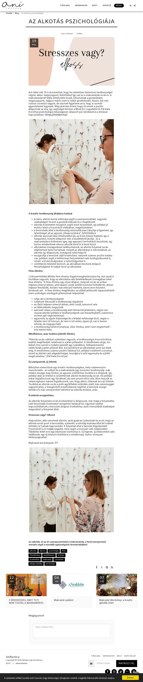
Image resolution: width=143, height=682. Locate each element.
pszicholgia (54, 551)
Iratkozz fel (126, 663)
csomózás (59, 559)
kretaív (61, 555)
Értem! (130, 677)
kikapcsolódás (36, 564)
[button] (131, 5)
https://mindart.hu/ (56, 114)
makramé (47, 559)
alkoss (42, 551)
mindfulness (49, 555)
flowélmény (35, 555)
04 (57, 579)
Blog (17, 13)
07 (102, 579)
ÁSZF (8, 663)
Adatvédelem (21, 663)
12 (11, 579)
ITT (56, 443)
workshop (50, 564)
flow (64, 551)
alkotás (33, 551)
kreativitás (34, 559)
